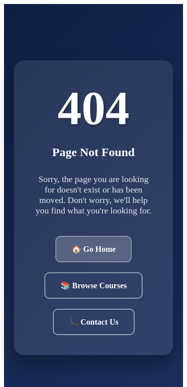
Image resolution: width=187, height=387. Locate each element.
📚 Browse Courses (93, 285)
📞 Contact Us (94, 322)
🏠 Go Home (93, 249)
